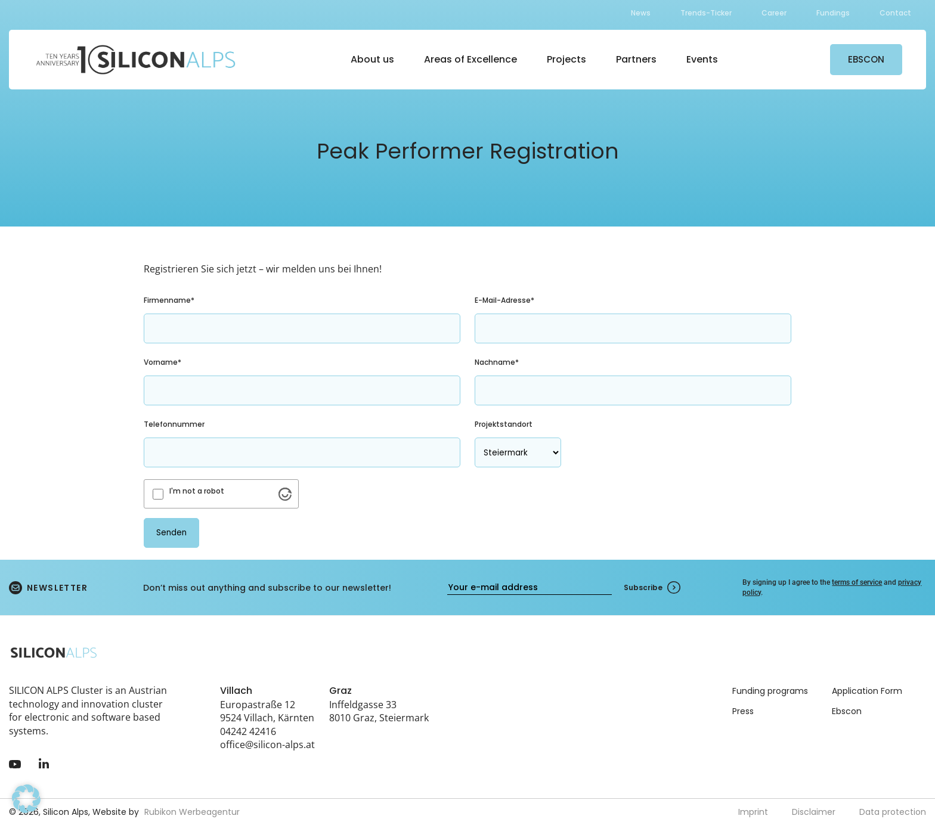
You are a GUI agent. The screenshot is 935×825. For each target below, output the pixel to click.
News (641, 13)
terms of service (857, 582)
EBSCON (866, 59)
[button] (26, 799)
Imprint (753, 812)
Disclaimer (813, 812)
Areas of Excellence (470, 59)
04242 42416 (248, 731)
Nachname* (497, 362)
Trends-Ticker (706, 13)
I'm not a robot (196, 491)
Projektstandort (503, 424)
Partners (636, 59)
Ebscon (847, 711)
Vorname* (162, 362)
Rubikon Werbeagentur (192, 812)
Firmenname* (169, 300)
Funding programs (770, 691)
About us (372, 59)
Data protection (892, 812)
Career (774, 13)
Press (743, 711)
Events (702, 59)
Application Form (867, 691)
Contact (895, 13)
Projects (566, 59)
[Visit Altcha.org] (285, 494)
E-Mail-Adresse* (504, 300)
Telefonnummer (174, 424)
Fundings (833, 13)
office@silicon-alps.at (267, 744)
